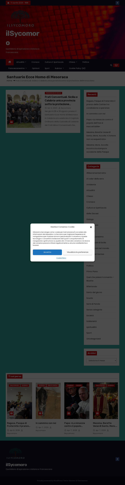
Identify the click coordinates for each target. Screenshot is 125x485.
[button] (91, 227)
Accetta (47, 252)
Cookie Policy (61, 258)
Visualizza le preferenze (77, 252)
